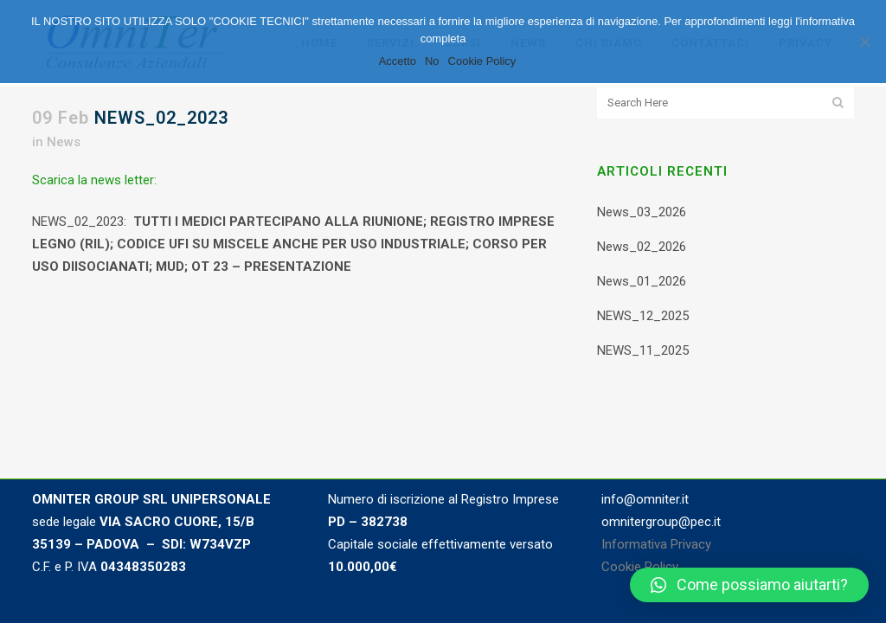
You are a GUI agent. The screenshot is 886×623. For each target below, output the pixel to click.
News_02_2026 (641, 246)
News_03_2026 (641, 212)
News (63, 142)
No (432, 61)
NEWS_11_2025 (643, 350)
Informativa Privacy (656, 544)
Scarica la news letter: (94, 180)
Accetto (397, 61)
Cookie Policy (639, 567)
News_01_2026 (641, 281)
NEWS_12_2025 (643, 316)
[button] (749, 585)
